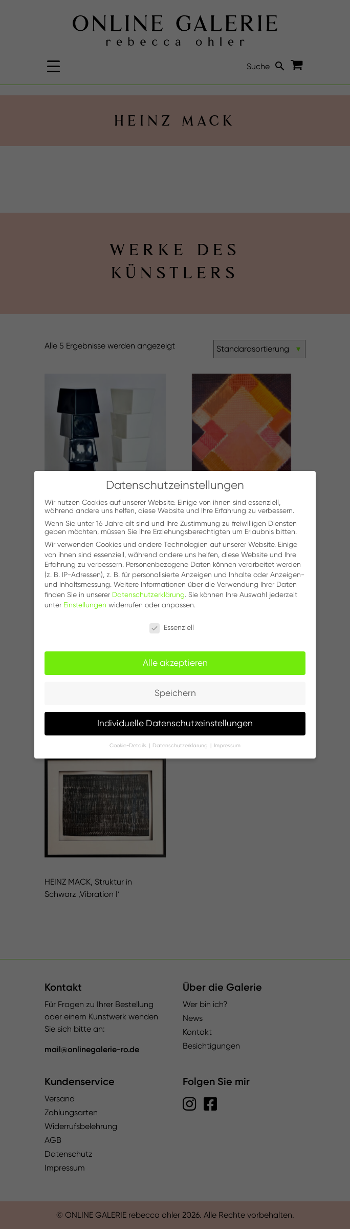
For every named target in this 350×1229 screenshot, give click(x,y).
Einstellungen (84, 605)
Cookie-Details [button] (129, 745)
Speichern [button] (175, 693)
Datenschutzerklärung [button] (180, 745)
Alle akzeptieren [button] (175, 663)
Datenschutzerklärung (148, 594)
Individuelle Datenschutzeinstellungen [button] (175, 723)
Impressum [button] (227, 745)
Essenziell (171, 627)
